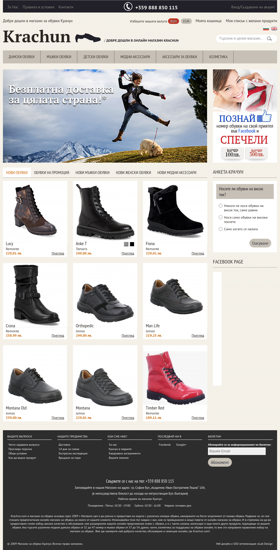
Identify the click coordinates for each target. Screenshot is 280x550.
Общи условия (17, 453)
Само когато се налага (241, 229)
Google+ (181, 445)
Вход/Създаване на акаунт (253, 7)
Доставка (64, 445)
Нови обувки (17, 172)
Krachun (52, 36)
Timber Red (155, 408)
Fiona (150, 243)
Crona (10, 325)
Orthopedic (85, 325)
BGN (173, 21)
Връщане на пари (70, 458)
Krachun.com (19, 516)
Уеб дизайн (223, 544)
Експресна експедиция (73, 453)
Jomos (80, 331)
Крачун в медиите (120, 449)
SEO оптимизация (245, 544)
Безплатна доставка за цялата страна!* (61, 94)
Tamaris (81, 249)
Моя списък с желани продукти (251, 20)
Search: (219, 32)
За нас (113, 445)
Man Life (153, 325)
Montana (83, 408)
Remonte (12, 249)
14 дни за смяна (69, 449)
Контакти (66, 7)
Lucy (9, 243)
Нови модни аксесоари (177, 172)
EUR (186, 21)
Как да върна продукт (22, 458)
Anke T (81, 243)
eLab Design (265, 544)
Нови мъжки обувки (92, 172)
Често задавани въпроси (23, 445)
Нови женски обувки (133, 172)
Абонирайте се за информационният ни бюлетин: (239, 445)
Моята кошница (209, 20)
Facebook (165, 445)
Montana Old (16, 408)
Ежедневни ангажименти (124, 453)
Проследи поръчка (20, 449)
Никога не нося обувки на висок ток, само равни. (243, 207)
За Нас (12, 7)
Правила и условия (38, 7)
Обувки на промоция (51, 172)
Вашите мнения (119, 458)
